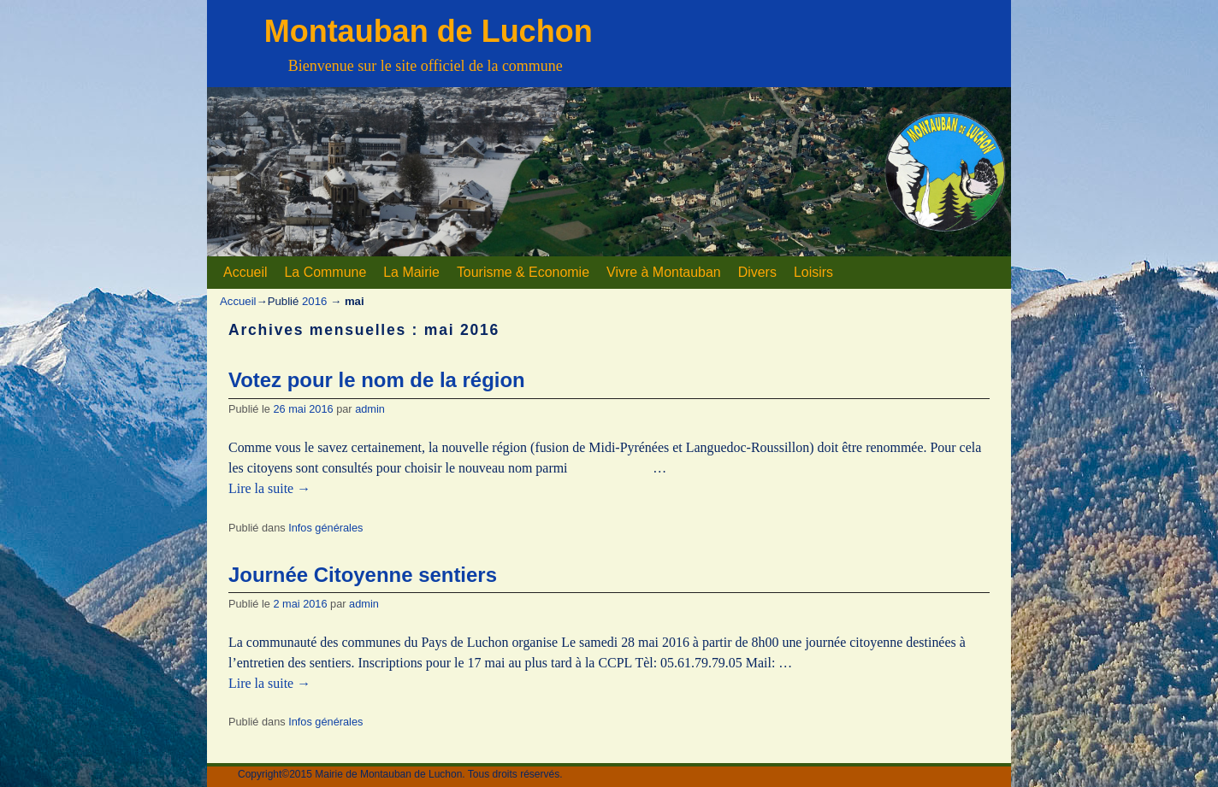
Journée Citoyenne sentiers (362, 574)
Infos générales (325, 527)
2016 (314, 301)
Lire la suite (269, 488)
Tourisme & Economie (523, 272)
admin (370, 408)
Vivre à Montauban (663, 272)
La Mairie (411, 272)
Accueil (245, 272)
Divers (757, 272)
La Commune (325, 272)
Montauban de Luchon (428, 31)
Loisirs (813, 272)
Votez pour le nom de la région (376, 379)
